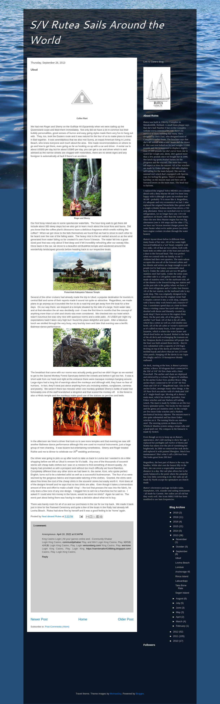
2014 (176, 530)
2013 (176, 535)
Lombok (179, 567)
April (178, 617)
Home (82, 619)
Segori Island (182, 592)
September (182, 551)
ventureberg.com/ (92, 545)
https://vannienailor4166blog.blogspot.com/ (108, 548)
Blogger (140, 693)
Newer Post (39, 619)
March (179, 621)
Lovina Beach (182, 562)
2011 (176, 636)
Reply (45, 556)
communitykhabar (72, 542)
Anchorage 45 (182, 571)
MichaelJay (115, 693)
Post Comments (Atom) (57, 626)
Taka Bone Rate (180, 587)
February (181, 626)
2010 (176, 641)
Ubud (178, 558)
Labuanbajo (181, 581)
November (181, 539)
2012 (176, 631)
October (180, 546)
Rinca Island (181, 576)
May (178, 612)
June (179, 607)
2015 (176, 526)
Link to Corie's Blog (153, 61)
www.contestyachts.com (162, 130)
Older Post (125, 619)
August (180, 598)
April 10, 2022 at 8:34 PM (70, 534)
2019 (176, 512)
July (178, 603)
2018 (176, 517)
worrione (126, 545)
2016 (176, 521)
